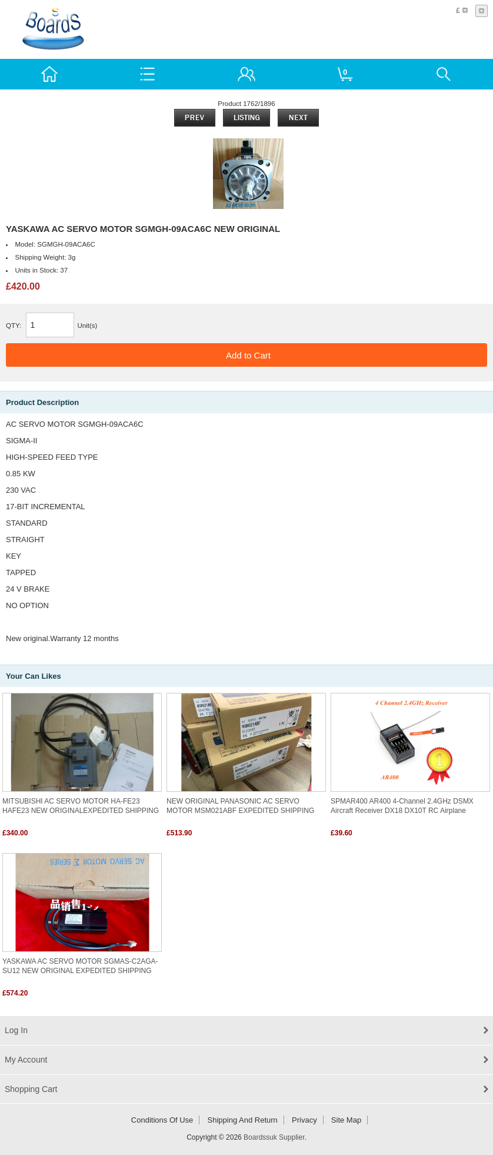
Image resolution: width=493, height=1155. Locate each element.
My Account (26, 1059)
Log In (16, 1030)
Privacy (304, 1120)
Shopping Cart (31, 1089)
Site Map (346, 1120)
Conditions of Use (162, 1120)
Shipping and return (243, 1120)
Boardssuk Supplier (274, 1137)
